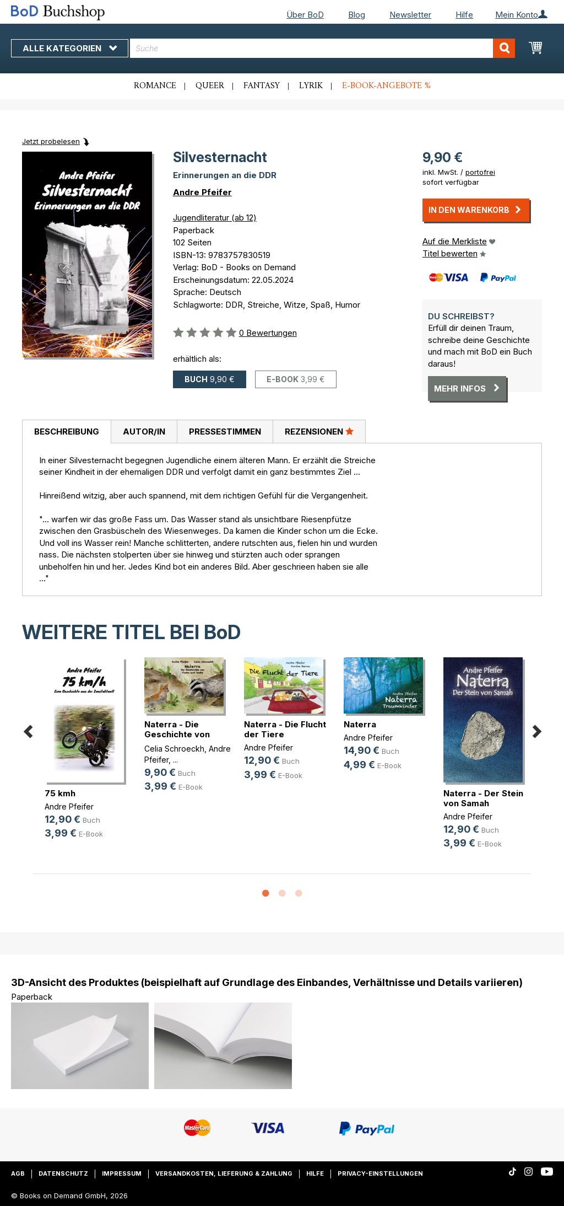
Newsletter (410, 14)
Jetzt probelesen (51, 141)
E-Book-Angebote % (386, 86)
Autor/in (144, 431)
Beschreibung (66, 431)
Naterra (360, 724)
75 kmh (60, 793)
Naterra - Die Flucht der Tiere (285, 729)
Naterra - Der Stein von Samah (483, 798)
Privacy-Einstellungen (380, 1173)
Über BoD (305, 14)
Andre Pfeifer (202, 192)
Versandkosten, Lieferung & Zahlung (223, 1173)
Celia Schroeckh (174, 748)
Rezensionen (319, 431)
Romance (155, 86)
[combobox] (322, 48)
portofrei (480, 172)
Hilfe (464, 14)
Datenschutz (63, 1173)
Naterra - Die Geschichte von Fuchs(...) (177, 734)
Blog (356, 14)
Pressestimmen (225, 431)
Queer (210, 86)
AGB (18, 1173)
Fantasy (261, 86)
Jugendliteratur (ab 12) (215, 217)
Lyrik (311, 86)
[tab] (66, 432)
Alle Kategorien (70, 48)
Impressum (122, 1173)
